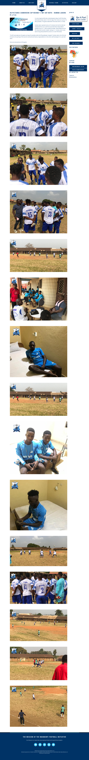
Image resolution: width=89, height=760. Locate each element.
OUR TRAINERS (76, 43)
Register (74, 33)
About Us (22, 2)
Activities (65, 2)
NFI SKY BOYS (75, 38)
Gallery (74, 2)
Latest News (75, 24)
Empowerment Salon (78, 66)
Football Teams (53, 2)
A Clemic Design (44, 754)
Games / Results (76, 28)
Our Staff (31, 2)
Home (14, 2)
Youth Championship (78, 69)
